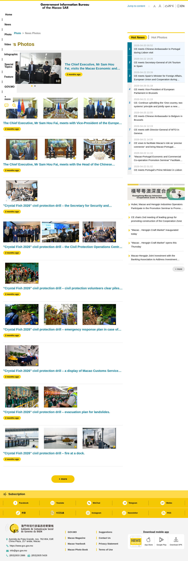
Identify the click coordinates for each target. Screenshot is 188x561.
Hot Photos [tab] (159, 28)
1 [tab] (31, 76)
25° (171, 6)
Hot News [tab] (138, 28)
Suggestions (105, 522)
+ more (178, 259)
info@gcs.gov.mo (18, 541)
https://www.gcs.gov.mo (21, 536)
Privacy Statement (108, 534)
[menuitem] (22, 15)
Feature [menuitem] (106, 14)
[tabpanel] (33, 58)
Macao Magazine (76, 528)
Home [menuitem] (9, 14)
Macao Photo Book (78, 540)
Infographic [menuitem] (65, 14)
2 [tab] (34, 76)
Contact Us (105, 528)
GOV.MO (72, 522)
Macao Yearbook (76, 534)
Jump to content (136, 6)
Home (6, 23)
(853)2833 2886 (17, 546)
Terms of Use (106, 540)
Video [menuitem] (49, 14)
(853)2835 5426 (39, 546)
